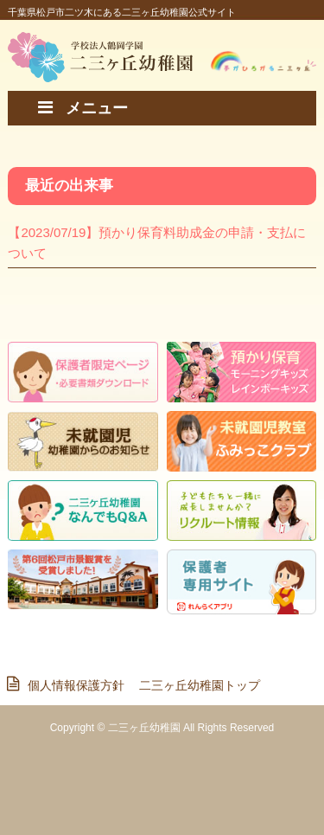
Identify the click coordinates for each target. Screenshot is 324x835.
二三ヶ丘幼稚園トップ (199, 685)
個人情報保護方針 (72, 685)
